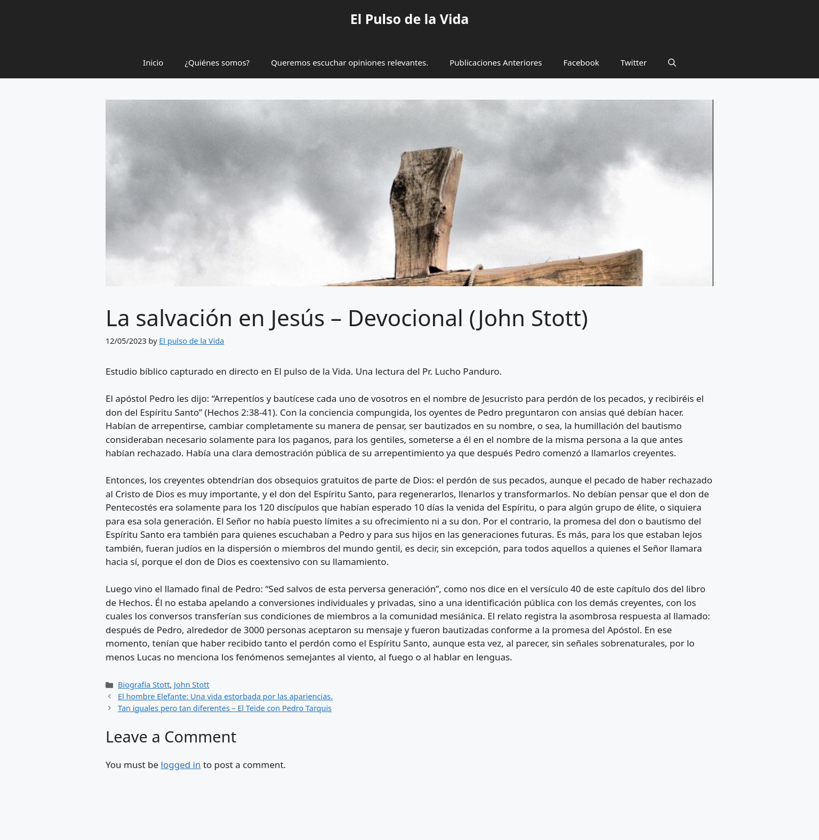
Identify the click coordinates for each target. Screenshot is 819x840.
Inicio (153, 62)
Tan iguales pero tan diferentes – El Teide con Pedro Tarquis (225, 708)
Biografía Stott (144, 685)
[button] (672, 62)
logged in (181, 764)
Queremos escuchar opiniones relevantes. (349, 62)
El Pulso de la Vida (409, 19)
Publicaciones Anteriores (495, 62)
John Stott (192, 685)
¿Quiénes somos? (217, 62)
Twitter (634, 62)
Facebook (581, 62)
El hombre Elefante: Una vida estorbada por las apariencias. (225, 696)
